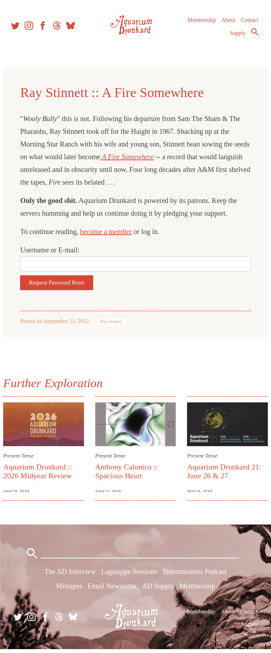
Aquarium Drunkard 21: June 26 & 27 (223, 470)
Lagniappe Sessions (129, 575)
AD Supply (158, 590)
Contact (249, 25)
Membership (201, 25)
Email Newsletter (112, 590)
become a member (108, 231)
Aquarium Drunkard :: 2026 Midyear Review (40, 470)
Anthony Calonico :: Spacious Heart (127, 470)
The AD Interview (70, 575)
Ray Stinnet (113, 321)
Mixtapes (69, 590)
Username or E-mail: (52, 250)
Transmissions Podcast (194, 575)
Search (254, 36)
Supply (237, 38)
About (228, 25)
